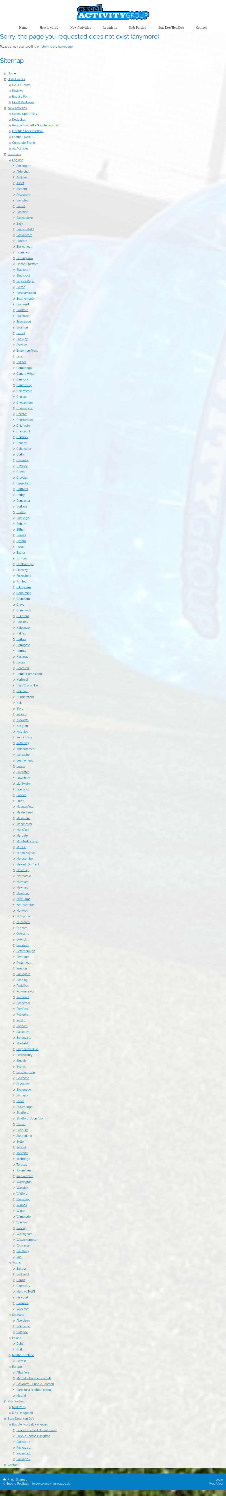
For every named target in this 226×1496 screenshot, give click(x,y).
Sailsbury (22, 1031)
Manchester (24, 824)
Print (9, 1479)
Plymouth (22, 956)
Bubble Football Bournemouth (36, 1430)
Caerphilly (23, 1286)
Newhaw (22, 887)
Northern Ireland (23, 1355)
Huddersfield (25, 697)
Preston (21, 968)
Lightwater (23, 783)
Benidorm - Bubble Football (35, 1384)
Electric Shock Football (27, 131)
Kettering (22, 743)
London (21, 795)
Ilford (19, 708)
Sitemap (21, 1479)
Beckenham (24, 235)
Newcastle (23, 876)
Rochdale (22, 997)
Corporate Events (24, 142)
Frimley (21, 581)
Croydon (22, 477)
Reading (22, 980)
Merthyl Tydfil (25, 1291)
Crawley (22, 466)
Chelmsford (24, 391)
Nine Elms (23, 899)
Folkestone (23, 575)
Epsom (21, 541)
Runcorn (22, 1026)
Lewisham (23, 777)
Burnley (21, 344)
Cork (19, 1349)
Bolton (20, 287)
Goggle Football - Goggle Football (35, 125)
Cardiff (20, 1280)
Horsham (22, 691)
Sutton (20, 1141)
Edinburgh (23, 1326)
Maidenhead (24, 812)
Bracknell (22, 304)
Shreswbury (24, 1055)
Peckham (22, 945)
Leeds (20, 766)
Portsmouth (24, 962)
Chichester (23, 425)
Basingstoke (24, 217)
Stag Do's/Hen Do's (21, 1418)
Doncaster (23, 500)
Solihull (21, 1066)
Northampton (25, 904)
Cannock (22, 379)
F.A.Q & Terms (21, 85)
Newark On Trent (27, 864)
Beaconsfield (25, 229)
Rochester (23, 1003)
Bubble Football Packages (30, 1424)
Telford (21, 1147)
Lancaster (23, 754)
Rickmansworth (26, 991)
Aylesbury (23, 194)
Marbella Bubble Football (33, 1378)
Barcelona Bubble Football (34, 1389)
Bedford (21, 240)
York (19, 1257)
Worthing (22, 1251)
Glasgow (22, 1332)
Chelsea (21, 396)
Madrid (21, 1395)
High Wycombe (27, 685)
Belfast (21, 1361)
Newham (22, 881)
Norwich (22, 910)
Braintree (22, 316)
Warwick (22, 1187)
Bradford (22, 310)
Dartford (22, 489)
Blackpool (23, 275)
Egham (21, 523)
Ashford (21, 189)
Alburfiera (22, 1372)
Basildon (22, 212)
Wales (16, 1262)
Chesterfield (24, 419)
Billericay (22, 252)
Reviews (17, 90)
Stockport (23, 1095)
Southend (22, 1078)
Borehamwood (26, 292)
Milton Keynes (25, 853)
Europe (17, 1366)
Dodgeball (19, 119)
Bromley (22, 339)
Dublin (20, 1343)
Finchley (22, 570)
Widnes (21, 1205)
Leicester (22, 772)
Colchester (23, 448)
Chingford (23, 431)
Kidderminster (25, 749)
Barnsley (22, 200)
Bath (19, 223)
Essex (20, 546)
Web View (216, 1483)
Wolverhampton (27, 1239)
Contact (13, 1465)
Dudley (21, 512)
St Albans (22, 1083)
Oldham (21, 928)
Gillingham (23, 587)
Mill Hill (21, 847)
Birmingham (24, 258)
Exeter (20, 552)
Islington (22, 725)
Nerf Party (19, 1407)
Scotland (18, 1314)
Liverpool (22, 789)
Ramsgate (23, 974)
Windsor (22, 1222)
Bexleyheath (24, 246)
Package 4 (23, 1459)
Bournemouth (25, 298)
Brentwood (23, 321)
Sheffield (22, 1043)
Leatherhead (25, 760)
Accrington (23, 165)
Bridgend (22, 1274)
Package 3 (23, 1453)
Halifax (21, 633)
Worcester (23, 1245)
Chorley (21, 443)
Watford (22, 1193)
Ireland (16, 1337)
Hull (19, 702)
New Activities (17, 108)
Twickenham (24, 1176)
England (17, 160)
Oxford (21, 939)
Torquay (21, 1164)
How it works (16, 79)
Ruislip (20, 1020)
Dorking (21, 506)
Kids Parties (16, 1401)
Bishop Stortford (27, 264)
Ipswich (21, 714)
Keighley (22, 731)
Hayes (20, 662)
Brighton (22, 327)
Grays (20, 604)
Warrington (23, 1182)
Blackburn (23, 269)
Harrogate (23, 645)
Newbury (22, 870)
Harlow (21, 639)
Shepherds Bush (27, 1049)
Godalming (23, 593)
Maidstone (23, 818)
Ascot (20, 183)
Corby (20, 454)
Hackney (22, 622)
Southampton (25, 1072)
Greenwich (23, 610)
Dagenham (23, 483)
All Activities (20, 148)
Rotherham (23, 1014)
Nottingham (24, 916)
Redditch (22, 985)
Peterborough (25, 951)
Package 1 (23, 1441)
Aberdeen (23, 1320)
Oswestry (22, 933)
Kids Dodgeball (22, 1413)
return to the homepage (57, 46)
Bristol (20, 333)
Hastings (22, 656)
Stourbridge (24, 1107)
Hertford (22, 679)
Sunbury (22, 1130)
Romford (22, 1008)
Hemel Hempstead (29, 674)
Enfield (21, 535)
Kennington (24, 737)
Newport (22, 1297)
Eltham (21, 529)
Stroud (21, 1124)
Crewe (20, 471)
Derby (20, 495)
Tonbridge (23, 1159)
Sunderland (24, 1135)
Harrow (21, 650)
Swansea (22, 1303)
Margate (22, 835)
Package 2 (23, 1447)
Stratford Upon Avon (30, 1118)
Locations (14, 154)
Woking (21, 1228)
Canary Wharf (25, 373)
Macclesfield (25, 806)
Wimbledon (24, 1216)
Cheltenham (24, 402)
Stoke (20, 1101)
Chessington (24, 408)
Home (12, 73)
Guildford (22, 616)
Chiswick (22, 437)
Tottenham (23, 1170)
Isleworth (22, 720)
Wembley (23, 1199)
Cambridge (24, 368)
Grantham (23, 598)
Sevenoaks (23, 1037)
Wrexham (22, 1309)
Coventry (22, 460)
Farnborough (25, 564)
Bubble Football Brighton (33, 1436)
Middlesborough (27, 841)
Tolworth (22, 1153)
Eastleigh (22, 518)
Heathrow (22, 668)
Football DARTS (23, 137)
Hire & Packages (23, 102)
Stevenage (23, 1089)
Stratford (22, 1112)
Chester (21, 414)
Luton (20, 801)
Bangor (21, 1268)
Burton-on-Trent (27, 350)
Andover (22, 177)
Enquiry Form (21, 96)
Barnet (20, 206)
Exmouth (22, 558)
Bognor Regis (25, 281)
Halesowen (23, 627)
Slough (21, 1060)
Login (219, 1479)
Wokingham (24, 1234)
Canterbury (24, 385)
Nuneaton (23, 922)
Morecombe (24, 858)
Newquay (22, 893)
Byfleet (21, 362)
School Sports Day (24, 113)
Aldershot (22, 171)
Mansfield (22, 829)
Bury (19, 356)
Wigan (20, 1210)
